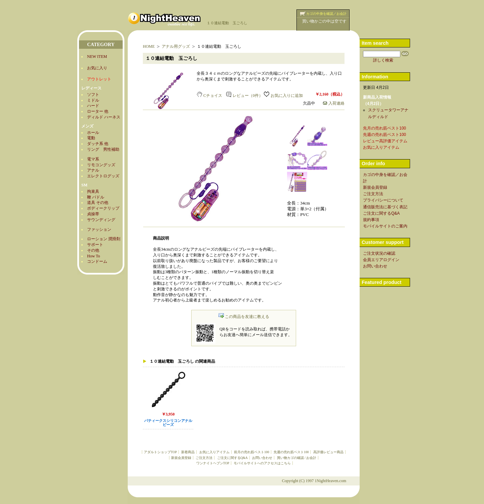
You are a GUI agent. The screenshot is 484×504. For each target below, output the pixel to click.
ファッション (99, 229)
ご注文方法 (204, 458)
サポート (95, 244)
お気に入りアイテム (214, 452)
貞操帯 (93, 214)
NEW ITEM (97, 56)
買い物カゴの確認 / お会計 (296, 458)
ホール (93, 132)
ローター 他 (97, 111)
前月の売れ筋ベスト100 (251, 452)
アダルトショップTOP (160, 452)
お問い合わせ (262, 458)
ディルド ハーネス (103, 117)
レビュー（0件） (244, 95)
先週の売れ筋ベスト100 (291, 452)
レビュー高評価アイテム (385, 141)
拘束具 (93, 191)
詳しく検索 (383, 60)
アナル (93, 170)
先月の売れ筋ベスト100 (384, 128)
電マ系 (93, 159)
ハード (93, 105)
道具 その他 (97, 202)
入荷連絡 (334, 103)
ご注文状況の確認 (379, 253)
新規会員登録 (181, 458)
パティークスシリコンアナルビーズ (168, 423)
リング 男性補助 (103, 149)
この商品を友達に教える (243, 316)
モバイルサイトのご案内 (385, 226)
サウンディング (101, 219)
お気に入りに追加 (283, 95)
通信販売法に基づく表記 (385, 207)
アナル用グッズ (176, 46)
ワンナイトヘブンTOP (212, 463)
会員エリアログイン (381, 259)
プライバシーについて (383, 200)
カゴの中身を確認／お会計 (326, 13)
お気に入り (97, 68)
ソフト (93, 94)
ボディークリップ (103, 208)
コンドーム (97, 261)
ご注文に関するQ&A (232, 458)
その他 (93, 250)
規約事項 (371, 219)
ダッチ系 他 (97, 143)
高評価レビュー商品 (328, 452)
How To (93, 256)
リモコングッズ (101, 165)
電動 (91, 138)
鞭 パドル (95, 197)
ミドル (93, 100)
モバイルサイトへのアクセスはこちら (262, 463)
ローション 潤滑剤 (103, 239)
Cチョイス (209, 95)
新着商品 (188, 452)
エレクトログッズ (103, 176)
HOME (149, 46)
